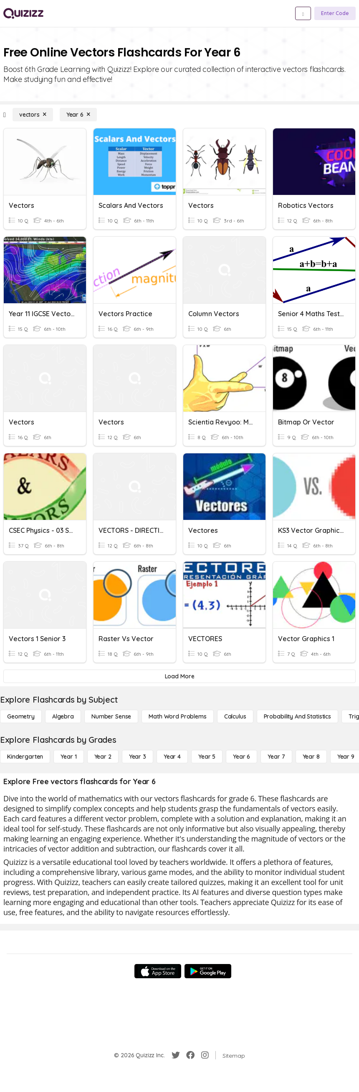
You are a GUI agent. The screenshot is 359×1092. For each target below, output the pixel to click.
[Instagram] (205, 1055)
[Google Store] (208, 971)
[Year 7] (276, 756)
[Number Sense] (111, 716)
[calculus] (235, 716)
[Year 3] (137, 756)
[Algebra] (63, 716)
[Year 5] (206, 756)
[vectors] (33, 114)
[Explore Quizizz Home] (23, 13)
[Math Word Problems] (177, 716)
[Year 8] (311, 756)
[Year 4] (172, 756)
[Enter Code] (335, 13)
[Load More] (179, 676)
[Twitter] (176, 1055)
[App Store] (157, 971)
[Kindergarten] (25, 756)
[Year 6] (78, 114)
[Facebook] (190, 1055)
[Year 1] (68, 756)
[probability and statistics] (297, 716)
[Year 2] (103, 756)
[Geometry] (21, 716)
